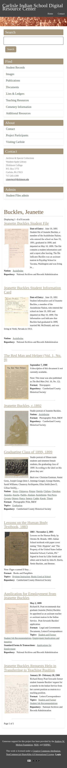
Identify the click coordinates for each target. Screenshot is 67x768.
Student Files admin (17, 195)
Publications (13, 80)
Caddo (36, 498)
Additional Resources (18, 113)
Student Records (15, 67)
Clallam (47, 491)
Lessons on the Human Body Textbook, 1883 (26, 525)
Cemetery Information (18, 107)
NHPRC (47, 745)
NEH (36, 745)
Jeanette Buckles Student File (26, 223)
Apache (15, 495)
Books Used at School (41, 576)
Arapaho (8, 495)
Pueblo (23, 495)
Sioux (15, 491)
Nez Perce (51, 495)
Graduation (17, 505)
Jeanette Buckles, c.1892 (22, 406)
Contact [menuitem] (61, 14)
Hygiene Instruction (21, 576)
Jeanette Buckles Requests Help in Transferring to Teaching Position (30, 668)
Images (10, 74)
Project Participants (17, 135)
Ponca (22, 498)
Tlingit (50, 498)
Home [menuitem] (50, 14)
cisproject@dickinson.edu (17, 179)
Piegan (32, 491)
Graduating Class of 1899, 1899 (28, 452)
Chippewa (23, 491)
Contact (10, 128)
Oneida (39, 491)
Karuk (43, 498)
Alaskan (31, 495)
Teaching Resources (17, 100)
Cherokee (56, 491)
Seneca (29, 498)
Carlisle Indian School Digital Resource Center (32, 6)
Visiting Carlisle (15, 142)
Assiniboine (18, 271)
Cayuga (7, 498)
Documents (12, 87)
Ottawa (15, 498)
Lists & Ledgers (15, 93)
